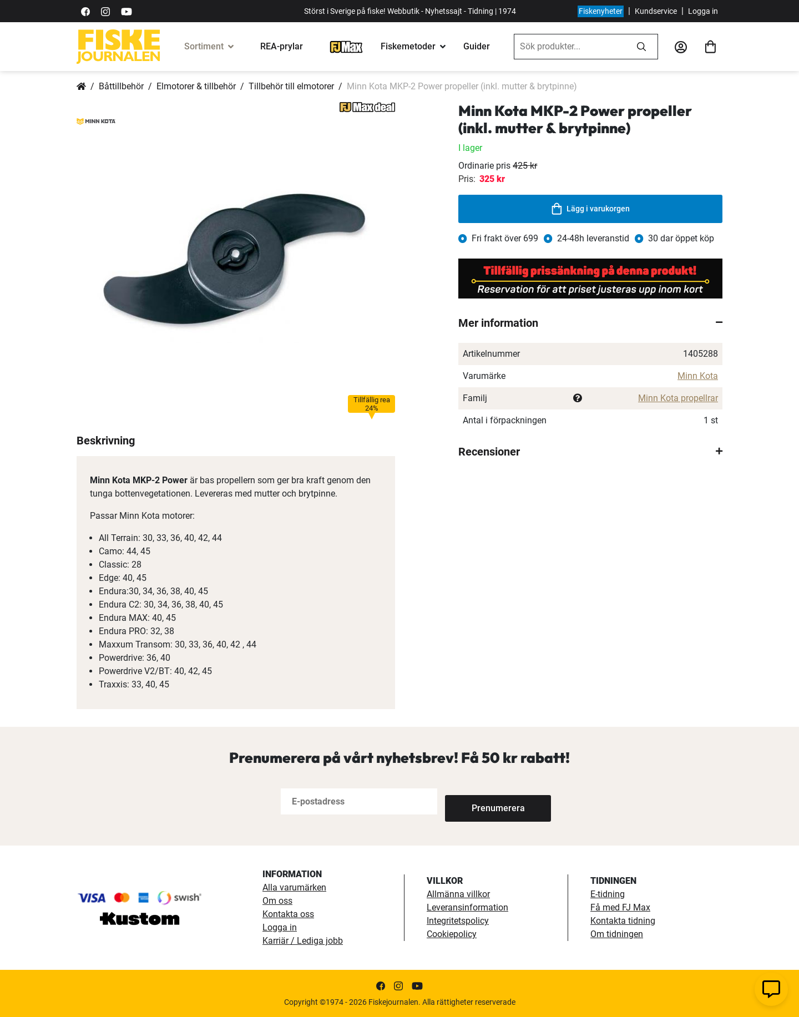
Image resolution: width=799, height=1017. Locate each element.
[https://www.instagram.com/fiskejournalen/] (105, 11)
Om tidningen (616, 934)
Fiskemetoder (408, 46)
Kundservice (656, 11)
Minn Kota (697, 376)
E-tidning (607, 894)
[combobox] (569, 46)
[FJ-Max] (346, 46)
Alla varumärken (294, 887)
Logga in (703, 11)
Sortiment (204, 46)
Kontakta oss (288, 914)
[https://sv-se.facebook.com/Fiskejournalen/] (85, 11)
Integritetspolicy (458, 920)
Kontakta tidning (622, 920)
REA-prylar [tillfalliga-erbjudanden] (281, 46)
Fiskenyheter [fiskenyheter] (601, 11)
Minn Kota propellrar (678, 398)
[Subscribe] (481, 801)
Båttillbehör (121, 86)
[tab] (590, 323)
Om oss (277, 900)
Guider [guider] (476, 46)
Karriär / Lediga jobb (302, 940)
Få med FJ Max (620, 907)
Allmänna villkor (458, 894)
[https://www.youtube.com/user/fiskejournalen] (126, 11)
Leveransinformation (467, 907)
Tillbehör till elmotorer (291, 86)
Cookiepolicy (452, 934)
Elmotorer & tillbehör (196, 86)
